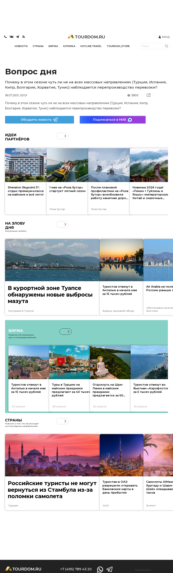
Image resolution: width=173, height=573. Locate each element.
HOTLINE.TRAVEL (91, 46)
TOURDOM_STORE (118, 46)
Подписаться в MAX (112, 119)
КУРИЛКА (69, 46)
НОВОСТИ (21, 46)
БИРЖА (53, 46)
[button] (65, 136)
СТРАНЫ (38, 46)
